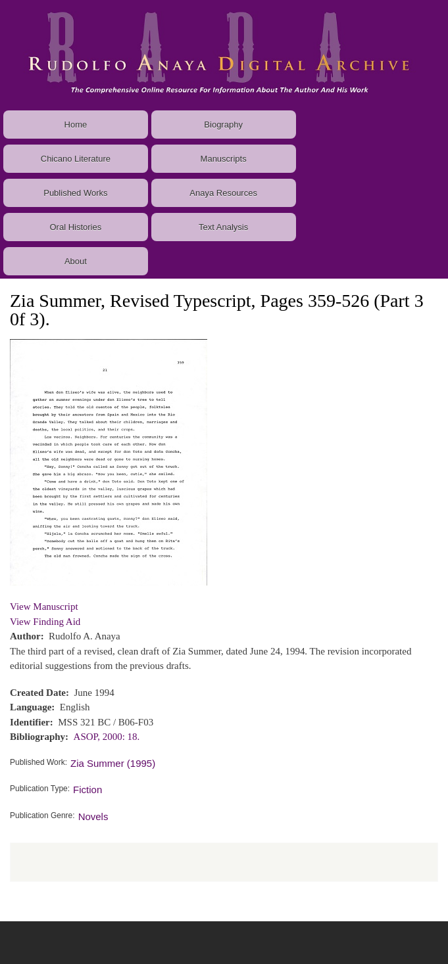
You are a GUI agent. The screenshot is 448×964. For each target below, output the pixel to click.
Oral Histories (76, 227)
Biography (223, 124)
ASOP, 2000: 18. (107, 736)
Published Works (75, 193)
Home (75, 124)
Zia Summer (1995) (112, 763)
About (75, 261)
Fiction (87, 789)
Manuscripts (224, 159)
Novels (93, 816)
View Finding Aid (45, 621)
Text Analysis (223, 227)
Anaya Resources (223, 193)
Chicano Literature (76, 159)
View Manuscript (44, 606)
